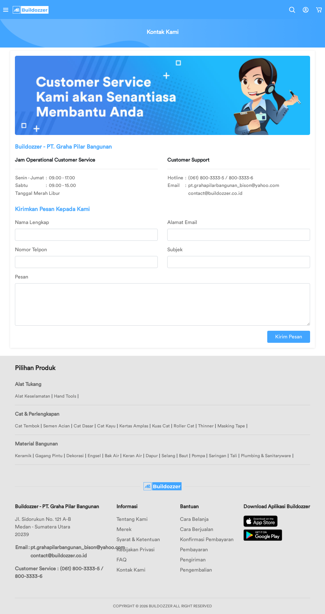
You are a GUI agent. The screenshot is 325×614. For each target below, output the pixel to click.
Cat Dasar (83, 426)
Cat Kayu (106, 426)
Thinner (206, 426)
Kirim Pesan (288, 336)
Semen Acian (56, 426)
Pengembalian (196, 569)
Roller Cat (184, 426)
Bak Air (112, 456)
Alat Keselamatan (32, 396)
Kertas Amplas (133, 426)
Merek (123, 529)
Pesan (21, 276)
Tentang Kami (132, 519)
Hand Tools (65, 396)
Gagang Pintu (49, 456)
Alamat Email (182, 222)
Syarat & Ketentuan (138, 539)
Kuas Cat (161, 426)
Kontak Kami (130, 569)
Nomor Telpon (31, 249)
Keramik (23, 456)
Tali (233, 456)
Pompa (198, 456)
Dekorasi (75, 456)
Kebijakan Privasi (135, 549)
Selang (168, 456)
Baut (183, 456)
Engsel (94, 456)
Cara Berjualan (196, 529)
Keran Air (132, 456)
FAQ (121, 559)
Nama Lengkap (32, 222)
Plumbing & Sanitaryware (266, 456)
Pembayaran (194, 549)
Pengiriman (193, 559)
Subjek (174, 249)
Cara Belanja (194, 519)
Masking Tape (231, 426)
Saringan (217, 456)
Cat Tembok (27, 426)
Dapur (152, 456)
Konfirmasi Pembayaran (207, 539)
